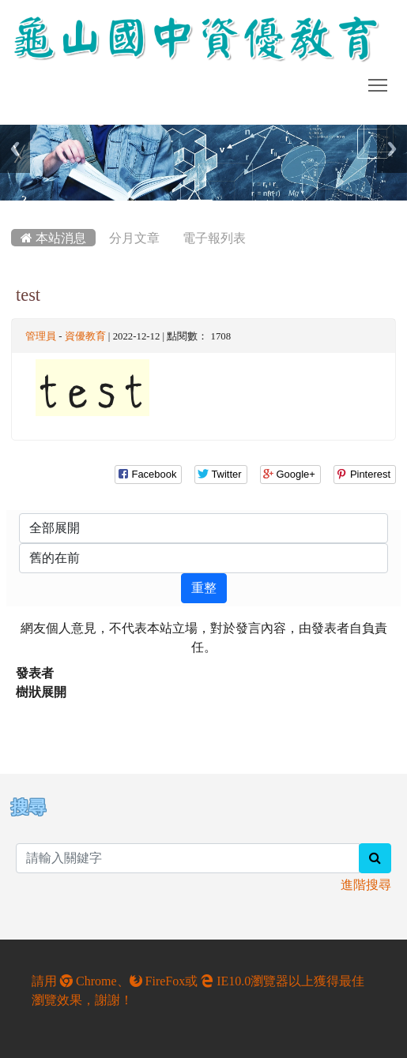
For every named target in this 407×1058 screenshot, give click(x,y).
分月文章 (134, 237)
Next (392, 149)
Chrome (88, 980)
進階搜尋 (366, 884)
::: (14, 206)
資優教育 (85, 336)
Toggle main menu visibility (379, 82)
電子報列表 (214, 237)
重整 (204, 588)
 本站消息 (53, 237)
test (28, 294)
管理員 (40, 336)
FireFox (158, 980)
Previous (15, 149)
